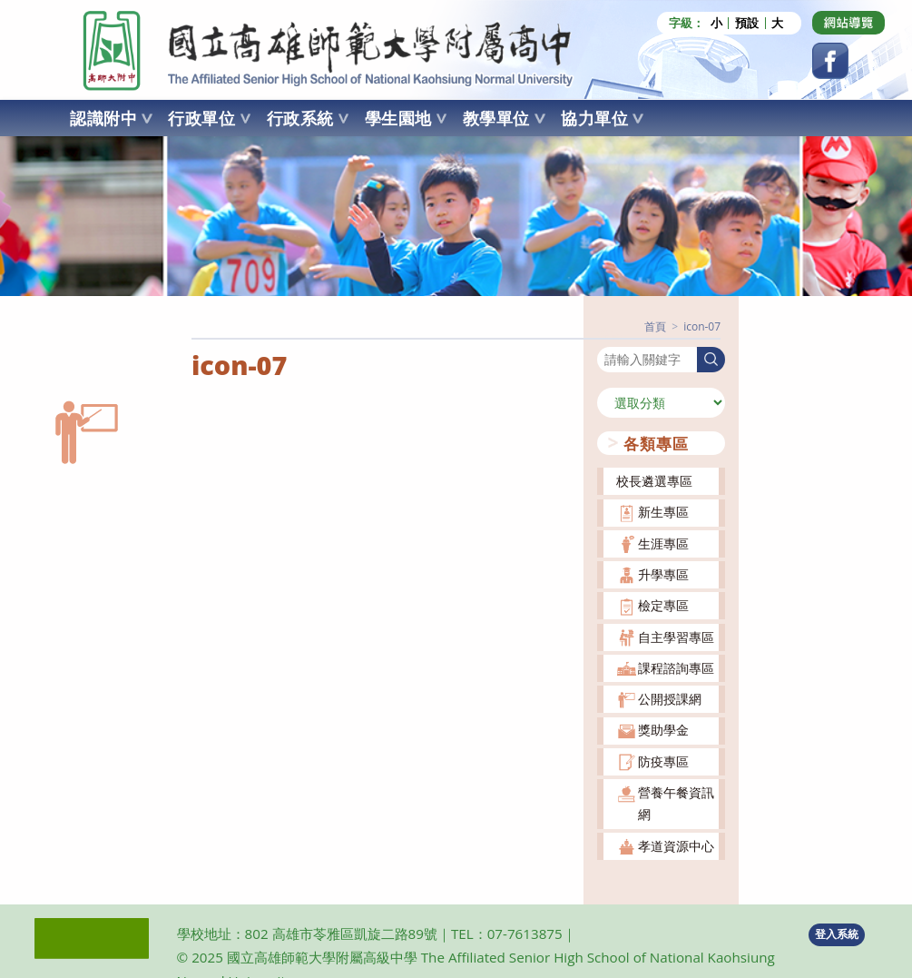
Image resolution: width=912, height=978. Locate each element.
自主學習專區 (676, 636)
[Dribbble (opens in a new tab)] (848, 23)
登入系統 (836, 933)
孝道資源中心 (676, 845)
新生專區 (663, 511)
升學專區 (663, 573)
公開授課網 (669, 697)
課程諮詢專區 (676, 667)
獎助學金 (663, 729)
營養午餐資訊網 (676, 802)
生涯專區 (663, 542)
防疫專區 (663, 760)
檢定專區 (663, 604)
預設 (747, 23)
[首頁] (655, 325)
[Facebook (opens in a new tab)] (830, 61)
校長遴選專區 (654, 480)
